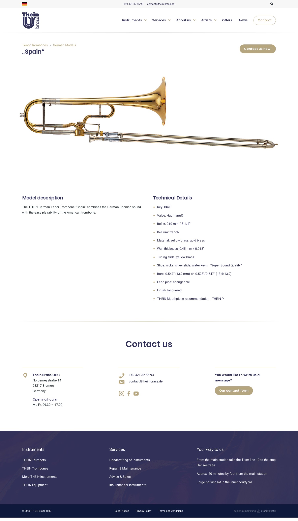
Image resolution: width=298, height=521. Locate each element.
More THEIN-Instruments (39, 480)
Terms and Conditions (170, 514)
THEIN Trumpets (34, 463)
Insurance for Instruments (127, 488)
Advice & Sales (120, 480)
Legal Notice (122, 514)
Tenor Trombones (35, 45)
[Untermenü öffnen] (145, 19)
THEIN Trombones (35, 471)
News (243, 20)
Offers (227, 20)
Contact (265, 20)
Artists (206, 20)
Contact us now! (257, 50)
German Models (64, 45)
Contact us (149, 347)
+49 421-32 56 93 (133, 4)
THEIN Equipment (35, 488)
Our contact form (233, 394)
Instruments (132, 20)
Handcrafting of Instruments (129, 463)
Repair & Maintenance (125, 471)
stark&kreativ (266, 514)
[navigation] (197, 20)
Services (159, 20)
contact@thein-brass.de (160, 4)
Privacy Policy (143, 514)
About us (183, 20)
